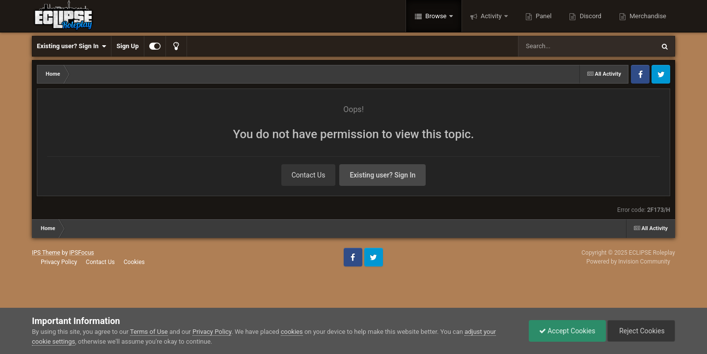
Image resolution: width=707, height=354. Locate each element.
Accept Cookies (567, 331)
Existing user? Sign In (71, 46)
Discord (589, 16)
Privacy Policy (59, 262)
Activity (491, 16)
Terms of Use (149, 331)
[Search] (561, 46)
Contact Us (309, 175)
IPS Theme (46, 252)
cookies (292, 331)
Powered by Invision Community (628, 261)
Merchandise (647, 16)
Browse (436, 16)
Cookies (134, 262)
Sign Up (127, 46)
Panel (543, 16)
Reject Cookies (641, 331)
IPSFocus (81, 252)
